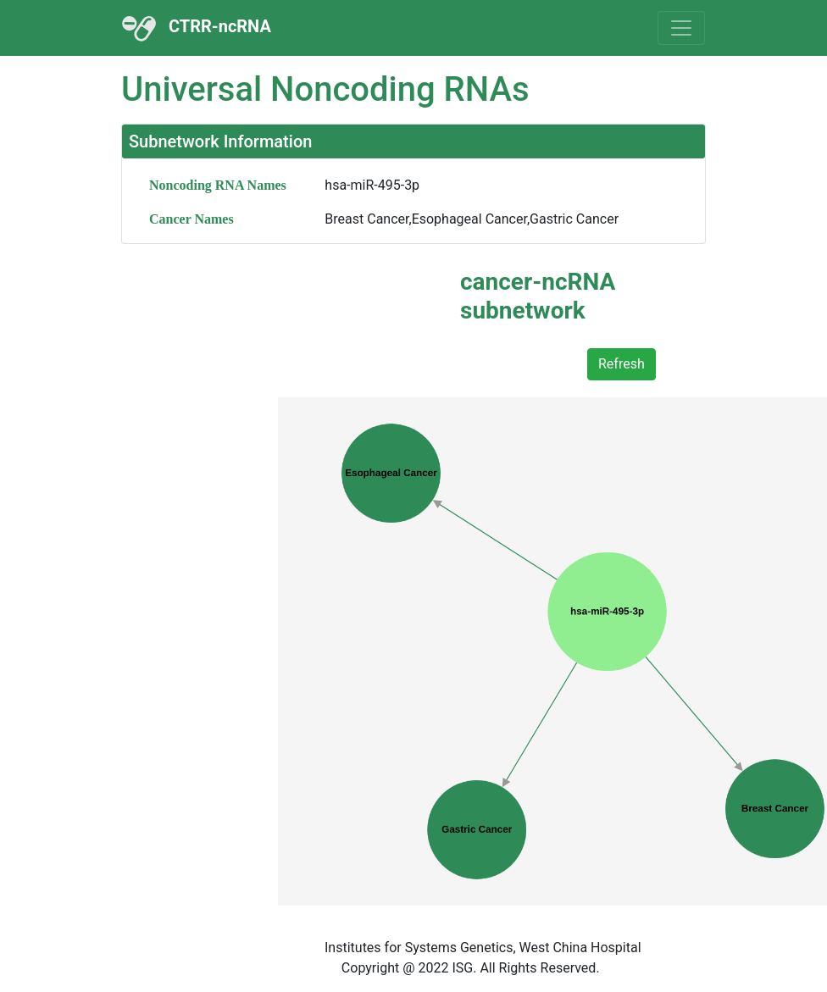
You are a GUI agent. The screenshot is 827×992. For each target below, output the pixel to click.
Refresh (621, 364)
